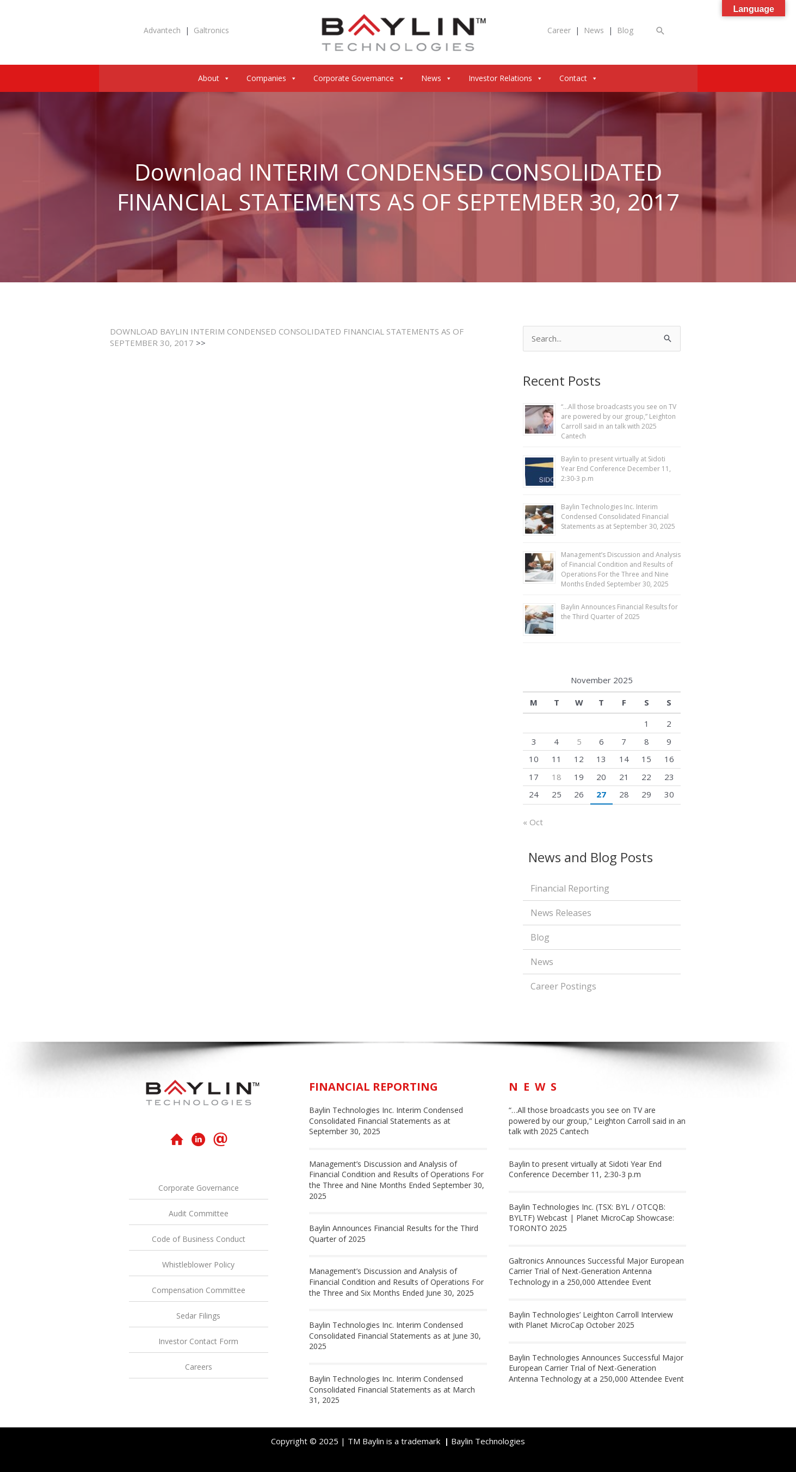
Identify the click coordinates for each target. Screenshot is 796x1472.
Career (559, 30)
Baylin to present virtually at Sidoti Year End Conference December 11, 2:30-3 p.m (616, 468)
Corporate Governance (359, 78)
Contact (578, 78)
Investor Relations (505, 78)
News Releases (560, 913)
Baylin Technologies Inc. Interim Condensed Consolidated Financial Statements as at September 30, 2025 (618, 516)
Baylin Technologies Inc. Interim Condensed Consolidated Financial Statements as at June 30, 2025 (395, 1335)
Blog (625, 30)
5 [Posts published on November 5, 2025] (579, 741)
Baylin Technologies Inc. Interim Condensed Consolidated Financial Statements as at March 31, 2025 (392, 1389)
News (594, 30)
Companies (271, 78)
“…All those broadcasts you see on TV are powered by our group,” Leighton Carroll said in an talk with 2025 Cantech (618, 421)
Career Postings (563, 986)
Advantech (162, 30)
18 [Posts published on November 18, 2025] (556, 776)
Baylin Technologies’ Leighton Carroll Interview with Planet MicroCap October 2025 (591, 1320)
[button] (660, 31)
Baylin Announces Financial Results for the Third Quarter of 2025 (619, 611)
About (214, 78)
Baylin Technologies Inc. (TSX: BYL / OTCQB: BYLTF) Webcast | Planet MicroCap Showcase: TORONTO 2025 (591, 1217)
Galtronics (211, 30)
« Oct (533, 822)
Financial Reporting (569, 888)
